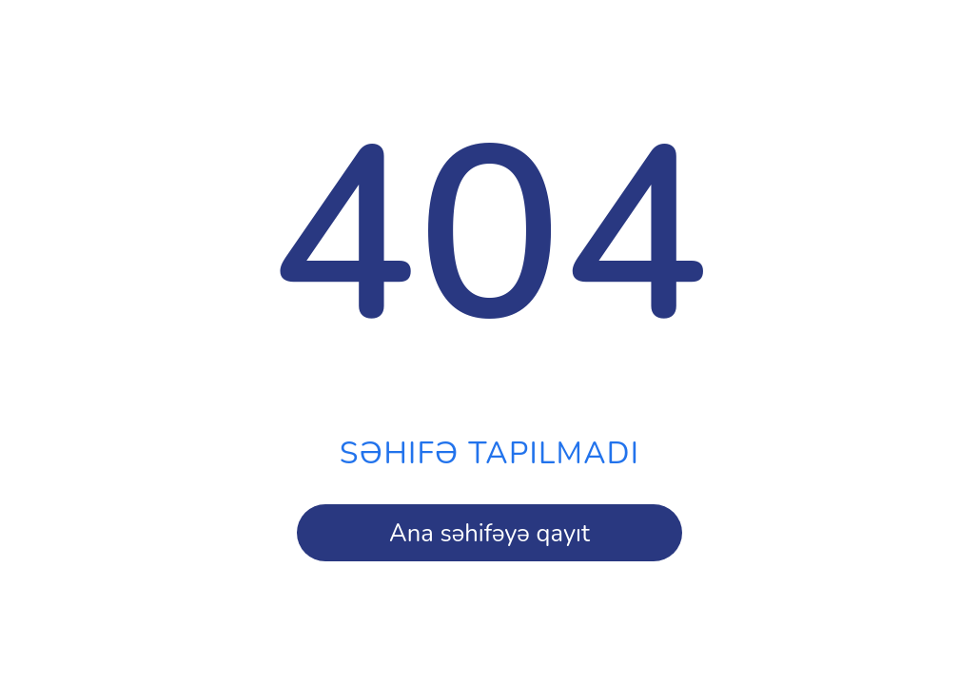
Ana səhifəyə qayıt (489, 533)
